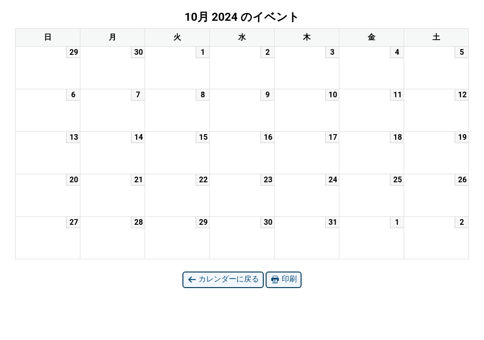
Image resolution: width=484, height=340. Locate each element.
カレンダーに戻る (223, 279)
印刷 (283, 279)
